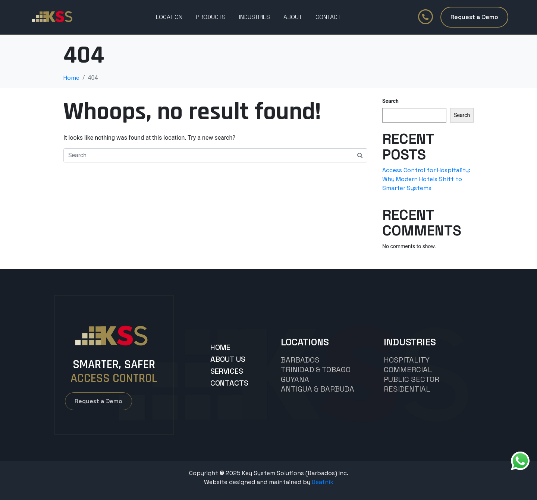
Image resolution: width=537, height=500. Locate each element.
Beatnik (322, 482)
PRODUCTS (211, 17)
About (292, 17)
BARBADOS (300, 360)
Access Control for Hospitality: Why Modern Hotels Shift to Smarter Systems (426, 179)
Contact (328, 17)
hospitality (407, 360)
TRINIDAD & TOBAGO (316, 369)
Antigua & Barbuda (317, 389)
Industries (254, 17)
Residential (407, 389)
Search (390, 101)
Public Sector (411, 379)
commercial (408, 369)
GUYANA (295, 379)
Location (169, 17)
